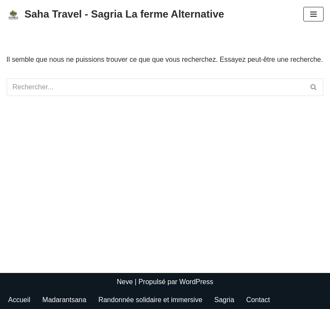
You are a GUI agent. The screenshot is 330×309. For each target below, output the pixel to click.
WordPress (196, 281)
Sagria (224, 299)
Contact (258, 299)
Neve (125, 281)
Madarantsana (64, 299)
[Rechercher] (155, 87)
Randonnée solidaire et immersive (150, 299)
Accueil (19, 299)
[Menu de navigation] (313, 14)
